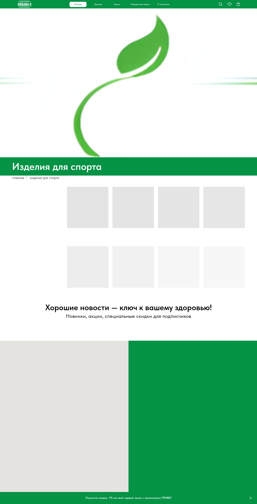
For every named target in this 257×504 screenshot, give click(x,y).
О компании (163, 4)
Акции (117, 4)
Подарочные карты (140, 4)
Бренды (98, 4)
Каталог (78, 4)
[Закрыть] (250, 498)
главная (18, 178)
